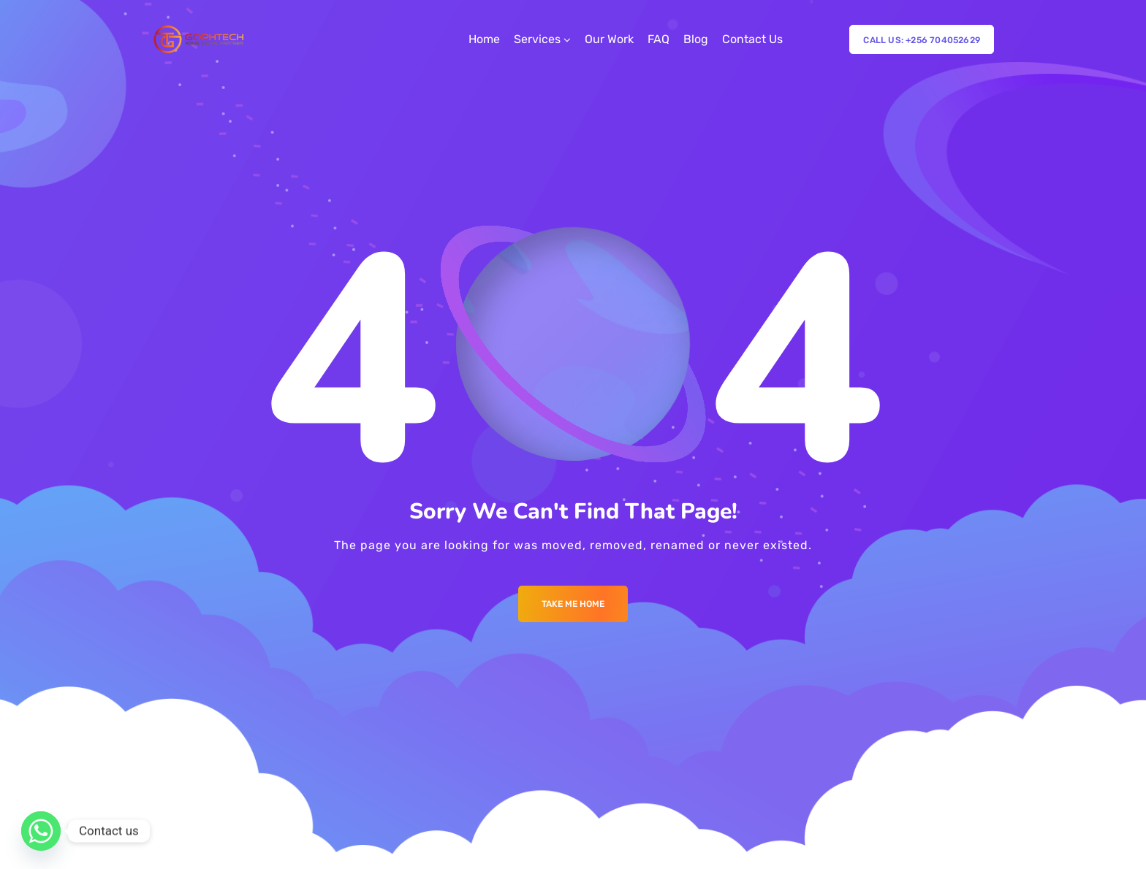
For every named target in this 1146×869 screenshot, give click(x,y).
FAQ (658, 39)
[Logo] (200, 39)
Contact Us (752, 39)
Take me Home (573, 604)
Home (484, 39)
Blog (695, 39)
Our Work (609, 39)
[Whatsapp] (41, 831)
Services (537, 39)
